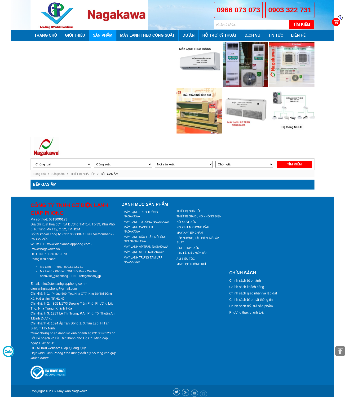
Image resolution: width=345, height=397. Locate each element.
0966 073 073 (238, 10)
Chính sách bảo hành (245, 280)
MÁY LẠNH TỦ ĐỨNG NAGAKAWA (146, 222)
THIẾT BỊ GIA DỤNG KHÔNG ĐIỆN (199, 216)
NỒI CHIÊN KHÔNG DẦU (193, 227)
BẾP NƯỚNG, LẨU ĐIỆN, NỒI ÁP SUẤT (198, 240)
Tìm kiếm (301, 24)
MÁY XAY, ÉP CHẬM (190, 232)
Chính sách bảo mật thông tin (251, 300)
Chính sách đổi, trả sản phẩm (251, 306)
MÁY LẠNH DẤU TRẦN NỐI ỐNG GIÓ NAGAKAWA (145, 239)
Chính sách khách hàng (246, 287)
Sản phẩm (102, 35)
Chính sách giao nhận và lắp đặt (253, 293)
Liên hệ (298, 35)
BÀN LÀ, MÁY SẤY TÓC (192, 253)
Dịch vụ (253, 35)
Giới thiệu (75, 35)
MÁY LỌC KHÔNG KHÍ (191, 264)
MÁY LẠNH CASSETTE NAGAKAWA (139, 229)
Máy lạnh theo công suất (147, 35)
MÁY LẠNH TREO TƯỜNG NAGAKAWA (141, 214)
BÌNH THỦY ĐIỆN (188, 248)
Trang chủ (45, 35)
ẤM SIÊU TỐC (186, 258)
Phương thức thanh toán (247, 312)
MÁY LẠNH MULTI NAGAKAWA (144, 252)
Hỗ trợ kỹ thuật (219, 35)
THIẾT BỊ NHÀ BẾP (83, 174)
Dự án (188, 35)
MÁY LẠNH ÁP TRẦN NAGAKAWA (146, 246)
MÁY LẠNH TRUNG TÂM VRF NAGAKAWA (143, 259)
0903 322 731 (290, 10)
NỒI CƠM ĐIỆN (186, 222)
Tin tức (275, 35)
